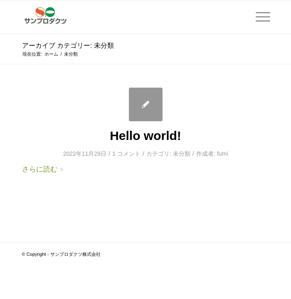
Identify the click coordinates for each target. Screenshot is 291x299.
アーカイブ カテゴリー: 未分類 (68, 45)
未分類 (181, 153)
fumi (222, 153)
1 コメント (126, 153)
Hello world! (145, 135)
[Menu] (258, 17)
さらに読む (44, 169)
